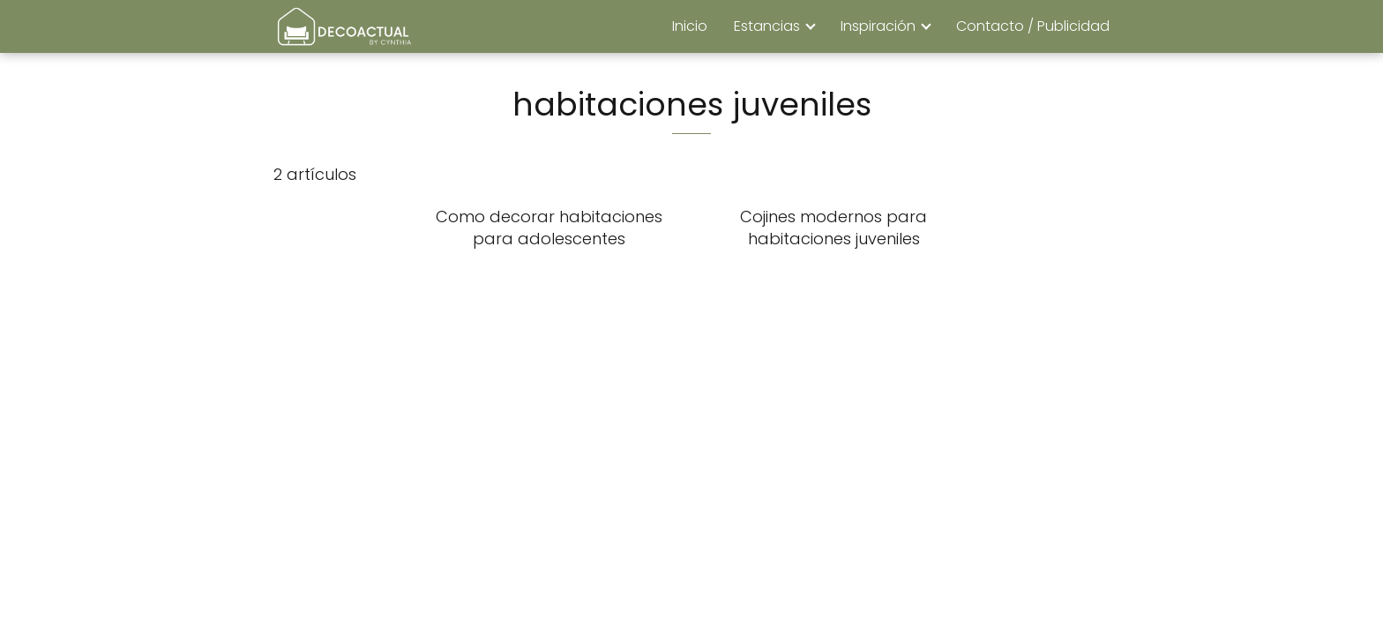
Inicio (689, 26)
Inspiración (878, 26)
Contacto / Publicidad (1033, 26)
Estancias (767, 26)
